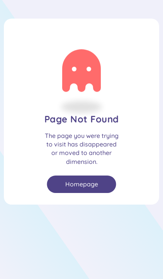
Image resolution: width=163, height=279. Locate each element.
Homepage (81, 184)
